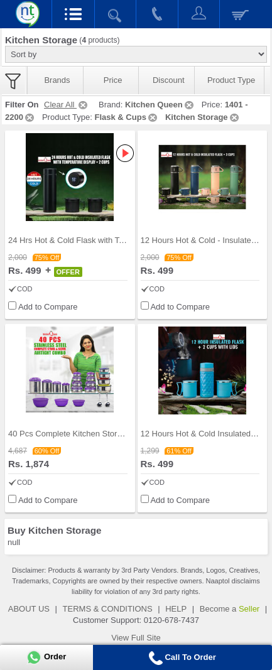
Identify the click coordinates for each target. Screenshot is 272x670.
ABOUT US (29, 608)
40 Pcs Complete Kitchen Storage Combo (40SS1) (100, 433)
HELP (176, 608)
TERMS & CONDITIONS (108, 608)
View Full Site (136, 637)
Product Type (231, 80)
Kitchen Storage (203, 117)
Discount (169, 80)
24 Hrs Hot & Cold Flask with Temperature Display (99, 240)
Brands (57, 80)
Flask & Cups (127, 117)
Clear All (66, 104)
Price (113, 80)
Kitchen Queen (160, 104)
